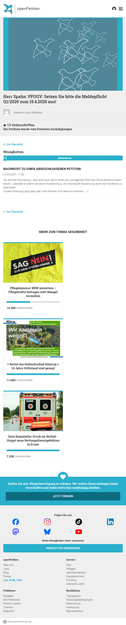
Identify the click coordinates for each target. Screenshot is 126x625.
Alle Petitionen (11, 599)
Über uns (8, 565)
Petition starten (12, 603)
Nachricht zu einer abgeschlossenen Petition (42, 169)
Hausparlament (75, 576)
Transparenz (73, 596)
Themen (8, 607)
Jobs (6, 568)
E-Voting (71, 580)
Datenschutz (73, 603)
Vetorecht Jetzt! (75, 584)
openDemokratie (75, 572)
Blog (6, 572)
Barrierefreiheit (74, 611)
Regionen (8, 611)
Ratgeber (8, 596)
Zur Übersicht (15, 144)
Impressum (72, 607)
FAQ (68, 565)
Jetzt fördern (63, 496)
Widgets (71, 568)
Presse (7, 576)
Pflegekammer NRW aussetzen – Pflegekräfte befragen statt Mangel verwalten (33, 292)
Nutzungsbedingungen (79, 599)
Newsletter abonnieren (63, 548)
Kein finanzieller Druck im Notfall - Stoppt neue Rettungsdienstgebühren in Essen (33, 440)
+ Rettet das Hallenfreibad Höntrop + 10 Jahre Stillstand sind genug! (33, 366)
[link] (121, 9)
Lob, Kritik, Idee (12, 580)
